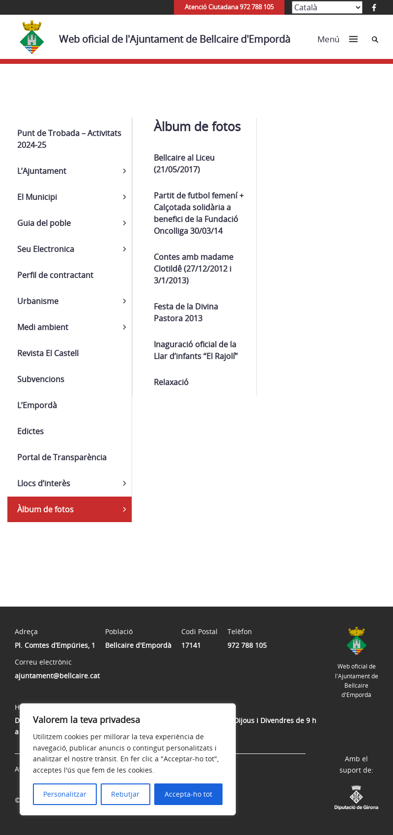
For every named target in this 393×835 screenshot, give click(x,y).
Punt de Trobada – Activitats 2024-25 (69, 139)
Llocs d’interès (43, 483)
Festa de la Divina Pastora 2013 (186, 312)
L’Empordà (37, 405)
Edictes (30, 431)
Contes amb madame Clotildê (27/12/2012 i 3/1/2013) (193, 268)
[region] (128, 759)
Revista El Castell (48, 353)
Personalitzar (64, 794)
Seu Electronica (45, 249)
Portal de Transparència (62, 457)
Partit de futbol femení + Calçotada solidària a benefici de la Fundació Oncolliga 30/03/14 (199, 213)
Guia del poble (44, 223)
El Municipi (37, 197)
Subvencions (40, 379)
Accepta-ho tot (188, 794)
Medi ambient (42, 327)
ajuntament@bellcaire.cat (57, 675)
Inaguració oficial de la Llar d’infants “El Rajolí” (196, 350)
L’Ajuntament (41, 171)
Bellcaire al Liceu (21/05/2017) (184, 163)
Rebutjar (125, 794)
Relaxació (171, 382)
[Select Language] (327, 7)
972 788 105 (247, 645)
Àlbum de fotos (45, 509)
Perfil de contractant (55, 275)
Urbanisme (37, 301)
